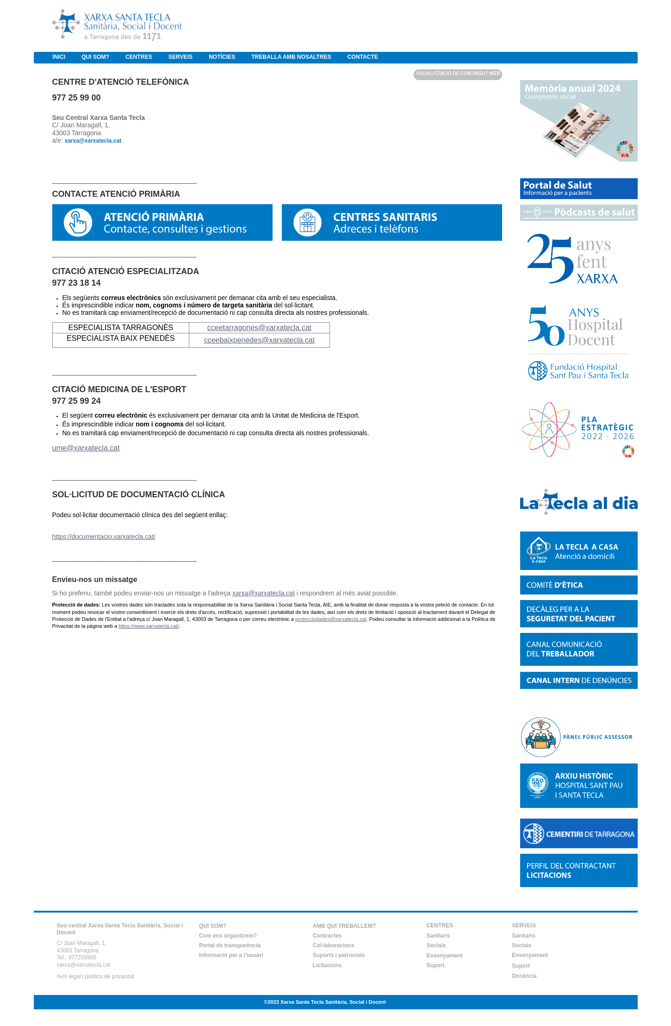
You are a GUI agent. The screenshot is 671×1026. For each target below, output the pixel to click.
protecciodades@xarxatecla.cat (331, 619)
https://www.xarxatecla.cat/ (148, 626)
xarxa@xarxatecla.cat (263, 593)
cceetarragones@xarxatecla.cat (259, 328)
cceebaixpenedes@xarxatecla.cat (259, 340)
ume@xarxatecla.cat (86, 448)
